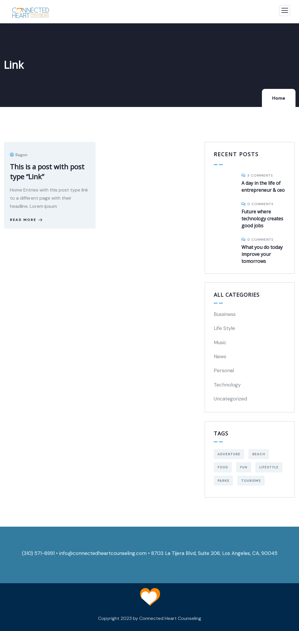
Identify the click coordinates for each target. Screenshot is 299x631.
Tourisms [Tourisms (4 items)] (251, 481)
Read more (27, 219)
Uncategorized (230, 399)
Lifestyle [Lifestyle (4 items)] (269, 467)
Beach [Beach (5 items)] (258, 454)
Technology (227, 385)
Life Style (224, 328)
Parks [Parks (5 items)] (223, 481)
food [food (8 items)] (223, 467)
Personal (224, 370)
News (220, 356)
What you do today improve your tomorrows (262, 254)
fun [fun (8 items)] (243, 467)
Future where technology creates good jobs (262, 218)
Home (278, 98)
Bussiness (225, 314)
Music (220, 342)
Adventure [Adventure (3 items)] (229, 454)
